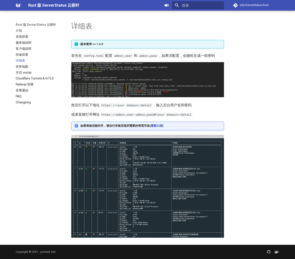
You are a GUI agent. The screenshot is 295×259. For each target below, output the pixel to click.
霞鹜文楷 (156, 125)
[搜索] (198, 5)
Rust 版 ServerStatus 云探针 (36, 24)
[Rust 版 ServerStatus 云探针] (18, 5)
